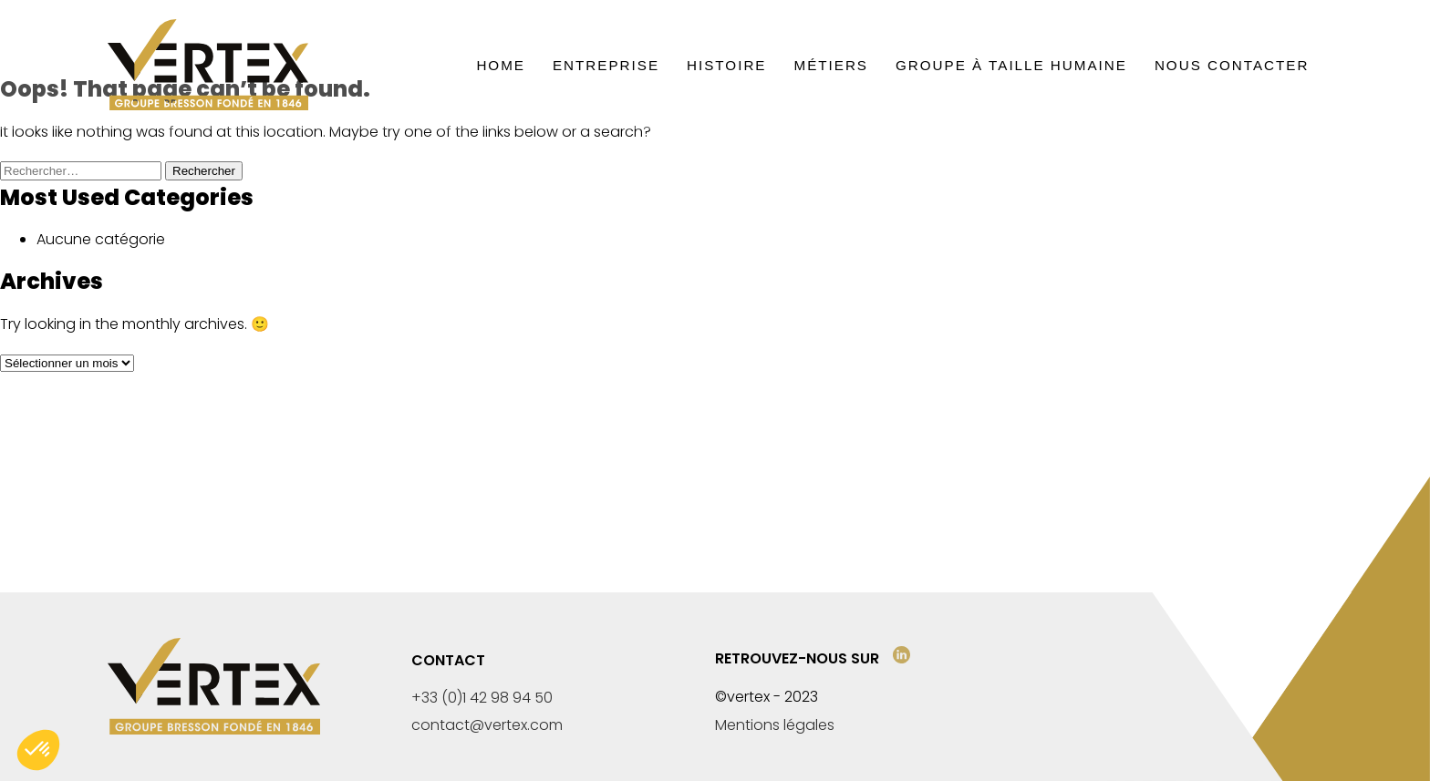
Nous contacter (1232, 65)
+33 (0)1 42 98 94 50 (482, 697)
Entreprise (606, 65)
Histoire (726, 65)
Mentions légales (774, 724)
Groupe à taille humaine (1011, 65)
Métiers (830, 65)
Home (500, 65)
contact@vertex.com (487, 724)
